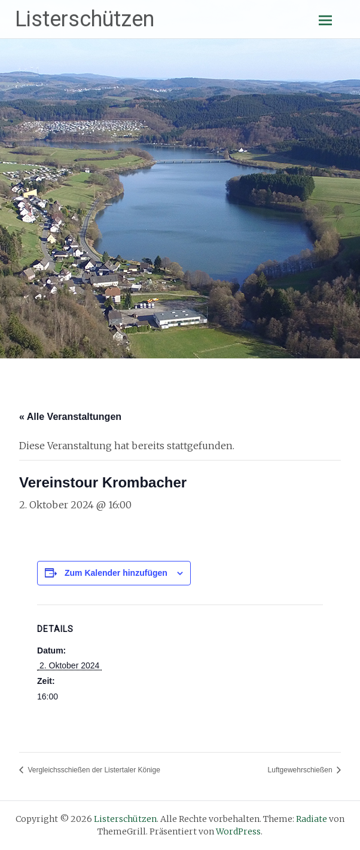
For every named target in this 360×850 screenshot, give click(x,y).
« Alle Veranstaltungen (70, 417)
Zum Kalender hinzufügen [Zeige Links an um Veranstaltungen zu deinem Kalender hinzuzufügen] (116, 573)
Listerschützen (84, 19)
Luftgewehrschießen (301, 770)
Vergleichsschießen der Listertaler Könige (93, 770)
